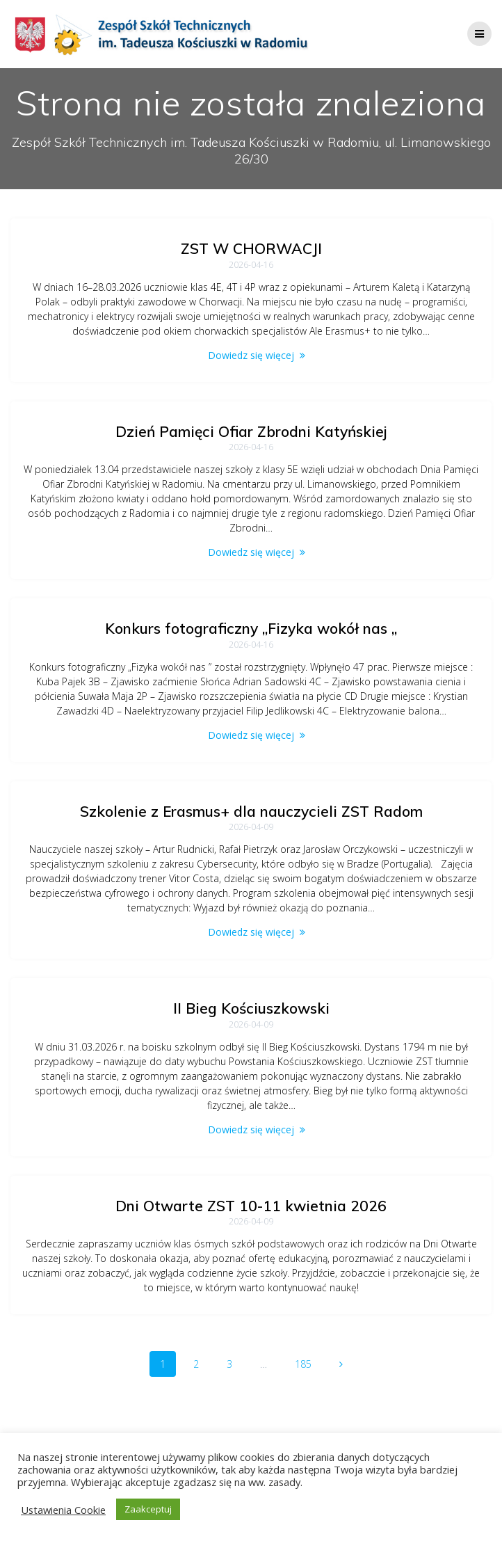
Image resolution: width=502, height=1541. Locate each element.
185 (308, 1363)
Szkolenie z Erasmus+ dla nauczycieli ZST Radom (251, 811)
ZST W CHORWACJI (251, 248)
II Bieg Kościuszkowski (251, 1008)
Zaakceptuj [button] (148, 1509)
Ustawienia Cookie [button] (63, 1509)
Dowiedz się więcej (251, 355)
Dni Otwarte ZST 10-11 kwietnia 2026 (251, 1206)
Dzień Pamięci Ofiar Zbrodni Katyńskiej (251, 431)
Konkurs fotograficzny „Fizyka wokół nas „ (251, 628)
